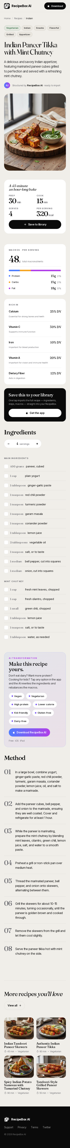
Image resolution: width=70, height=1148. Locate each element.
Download (55, 5)
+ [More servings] (37, 444)
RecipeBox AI (17, 6)
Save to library (35, 224)
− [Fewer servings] (8, 444)
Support (8, 1127)
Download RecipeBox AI (29, 732)
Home (7, 18)
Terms (34, 1127)
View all (14, 1005)
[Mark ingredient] (6, 466)
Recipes (18, 18)
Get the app (35, 412)
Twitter (47, 1127)
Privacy (22, 1127)
